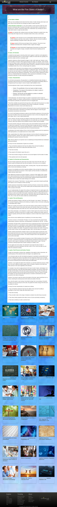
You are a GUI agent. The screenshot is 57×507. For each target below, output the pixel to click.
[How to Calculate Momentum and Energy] (10, 484)
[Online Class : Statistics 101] (47, 383)
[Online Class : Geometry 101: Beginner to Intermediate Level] (47, 423)
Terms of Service (31, 500)
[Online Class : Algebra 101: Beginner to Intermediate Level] (10, 383)
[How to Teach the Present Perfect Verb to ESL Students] (29, 363)
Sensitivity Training (20, 502)
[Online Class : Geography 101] (10, 323)
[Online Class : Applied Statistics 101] (47, 484)
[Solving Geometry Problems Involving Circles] (47, 323)
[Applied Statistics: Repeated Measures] (47, 464)
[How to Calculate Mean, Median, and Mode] (47, 343)
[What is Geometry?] (29, 464)
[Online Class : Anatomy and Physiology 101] (29, 443)
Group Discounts (9, 500)
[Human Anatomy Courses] (47, 363)
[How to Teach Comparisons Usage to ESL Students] (29, 383)
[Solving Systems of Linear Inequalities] (10, 443)
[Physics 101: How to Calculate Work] (29, 484)
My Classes (35, 1)
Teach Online (31, 497)
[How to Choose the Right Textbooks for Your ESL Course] (29, 403)
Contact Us (30, 498)
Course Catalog (9, 498)
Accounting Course (20, 497)
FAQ (7, 504)
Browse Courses (24, 1)
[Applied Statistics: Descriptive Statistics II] (47, 443)
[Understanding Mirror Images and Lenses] (10, 403)
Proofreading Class (20, 501)
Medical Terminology (20, 496)
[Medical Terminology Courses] (29, 343)
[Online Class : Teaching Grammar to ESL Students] (29, 323)
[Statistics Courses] (10, 363)
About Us (30, 496)
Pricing (7, 497)
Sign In (7, 496)
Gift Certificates (9, 502)
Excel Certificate (20, 504)
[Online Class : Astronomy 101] (47, 403)
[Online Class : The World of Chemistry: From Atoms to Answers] (10, 464)
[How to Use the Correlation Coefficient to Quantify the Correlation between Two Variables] (10, 343)
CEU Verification (9, 501)
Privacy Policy (31, 501)
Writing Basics (19, 498)
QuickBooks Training (21, 500)
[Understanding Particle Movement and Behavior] (10, 423)
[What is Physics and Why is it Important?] (29, 423)
